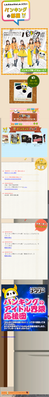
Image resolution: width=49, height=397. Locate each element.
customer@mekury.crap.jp (11, 189)
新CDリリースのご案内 (10, 172)
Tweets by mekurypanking (8, 336)
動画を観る (8, 237)
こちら (25, 187)
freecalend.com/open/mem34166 (13, 179)
